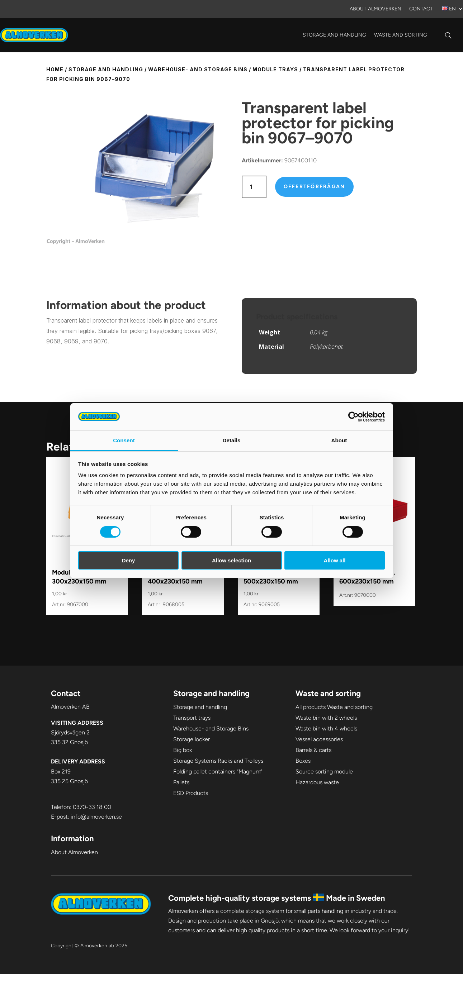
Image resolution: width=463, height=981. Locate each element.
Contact (421, 9)
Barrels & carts (313, 750)
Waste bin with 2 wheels (326, 717)
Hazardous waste (317, 782)
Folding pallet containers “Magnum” (217, 771)
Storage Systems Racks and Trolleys (218, 760)
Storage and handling (334, 35)
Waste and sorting (400, 35)
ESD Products (190, 793)
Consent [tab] (124, 440)
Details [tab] (232, 440)
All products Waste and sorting (334, 707)
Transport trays (192, 717)
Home (54, 69)
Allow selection (231, 560)
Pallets (181, 782)
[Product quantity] (254, 187)
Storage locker (191, 739)
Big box (182, 750)
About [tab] (339, 440)
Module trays (275, 69)
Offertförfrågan (314, 187)
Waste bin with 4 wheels (326, 728)
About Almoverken (375, 9)
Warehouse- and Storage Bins (197, 69)
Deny (128, 560)
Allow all (335, 560)
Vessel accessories (319, 739)
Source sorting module (324, 771)
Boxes (303, 760)
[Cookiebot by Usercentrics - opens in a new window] (353, 416)
